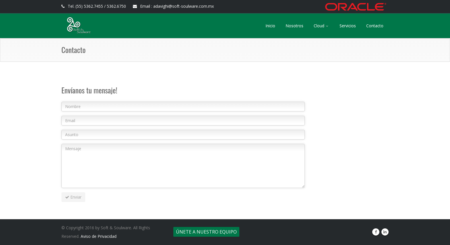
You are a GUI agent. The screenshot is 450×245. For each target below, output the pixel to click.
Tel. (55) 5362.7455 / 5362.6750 (93, 6)
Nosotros (294, 25)
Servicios (348, 25)
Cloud (321, 25)
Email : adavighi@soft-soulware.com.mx (173, 6)
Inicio (270, 25)
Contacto (374, 25)
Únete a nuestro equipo (206, 232)
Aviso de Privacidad (99, 236)
